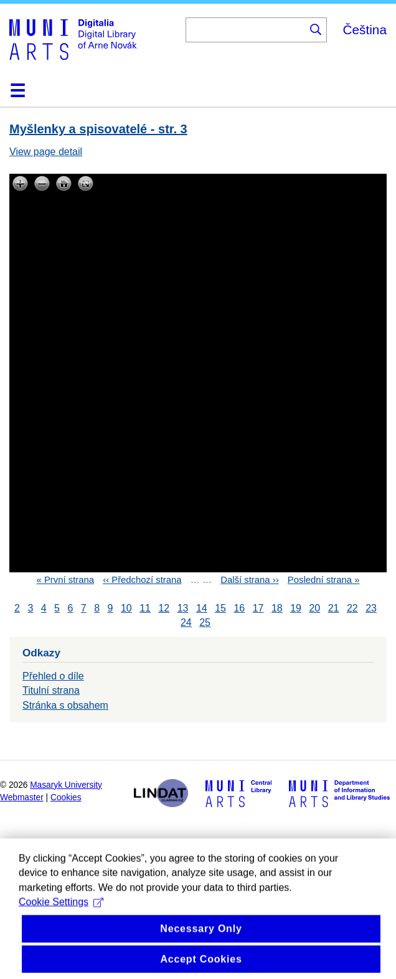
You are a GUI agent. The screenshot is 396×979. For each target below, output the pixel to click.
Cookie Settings (61, 919)
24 (186, 622)
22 (352, 608)
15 (220, 608)
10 (126, 608)
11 (145, 608)
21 (333, 608)
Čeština (364, 29)
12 (163, 608)
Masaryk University (66, 785)
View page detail (45, 151)
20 (314, 608)
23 (371, 608)
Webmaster (22, 797)
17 (258, 608)
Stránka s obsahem (65, 705)
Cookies (66, 797)
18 (277, 608)
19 (295, 608)
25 (204, 622)
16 (239, 608)
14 (201, 608)
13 (183, 608)
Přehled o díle (53, 676)
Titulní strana (51, 690)
